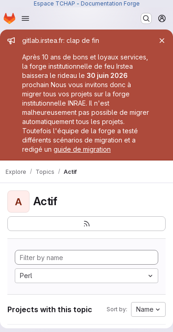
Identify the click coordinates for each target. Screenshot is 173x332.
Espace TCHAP (54, 3)
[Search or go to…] (146, 18)
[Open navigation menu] (25, 18)
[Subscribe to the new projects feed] (86, 223)
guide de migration (82, 149)
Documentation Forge (110, 3)
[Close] (161, 40)
